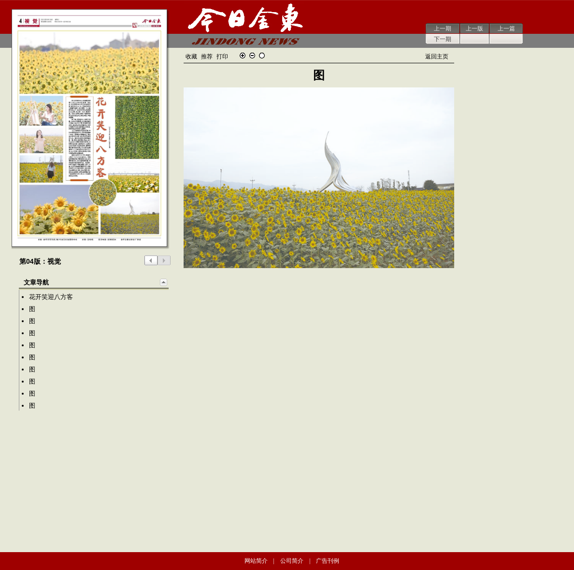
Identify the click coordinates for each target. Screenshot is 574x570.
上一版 (474, 28)
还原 (262, 55)
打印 (222, 56)
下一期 (442, 39)
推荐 (207, 56)
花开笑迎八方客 (51, 296)
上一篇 (506, 28)
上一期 (442, 28)
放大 (242, 55)
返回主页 (436, 56)
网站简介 (256, 560)
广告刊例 (327, 560)
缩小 (252, 55)
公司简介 (291, 560)
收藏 (191, 56)
